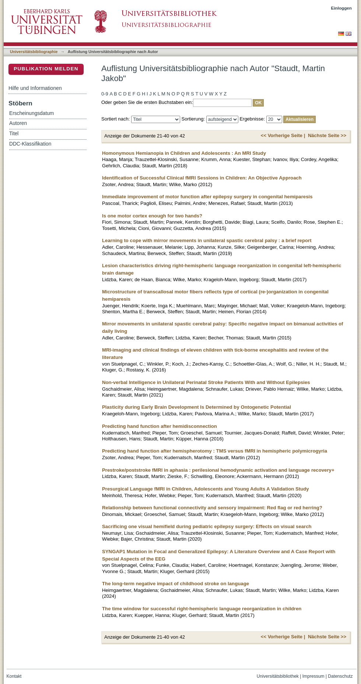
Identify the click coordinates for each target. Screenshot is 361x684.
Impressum (313, 676)
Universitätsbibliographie (33, 51)
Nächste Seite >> (327, 135)
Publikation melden (46, 68)
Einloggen (341, 8)
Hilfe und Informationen (35, 88)
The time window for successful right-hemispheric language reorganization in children (201, 608)
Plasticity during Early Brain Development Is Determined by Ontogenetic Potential (196, 407)
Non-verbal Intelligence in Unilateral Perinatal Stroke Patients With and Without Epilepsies (206, 382)
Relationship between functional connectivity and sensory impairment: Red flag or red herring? (212, 507)
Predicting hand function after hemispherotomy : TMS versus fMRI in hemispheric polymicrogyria (214, 451)
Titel (13, 133)
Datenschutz (340, 676)
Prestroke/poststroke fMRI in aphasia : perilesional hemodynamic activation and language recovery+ (218, 470)
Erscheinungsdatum (31, 113)
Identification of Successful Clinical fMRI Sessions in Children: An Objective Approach (202, 178)
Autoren (18, 123)
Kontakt (14, 676)
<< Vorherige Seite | (283, 135)
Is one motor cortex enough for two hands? (152, 216)
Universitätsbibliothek (278, 676)
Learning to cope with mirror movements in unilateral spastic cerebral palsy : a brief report (207, 240)
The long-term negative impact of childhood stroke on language (175, 583)
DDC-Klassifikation (30, 144)
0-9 (104, 94)
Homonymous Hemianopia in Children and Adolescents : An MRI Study (184, 153)
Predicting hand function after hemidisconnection (159, 426)
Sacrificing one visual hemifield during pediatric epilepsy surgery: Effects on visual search (207, 526)
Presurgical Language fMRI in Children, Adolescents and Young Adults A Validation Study (205, 489)
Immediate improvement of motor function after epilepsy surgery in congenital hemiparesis (207, 196)
